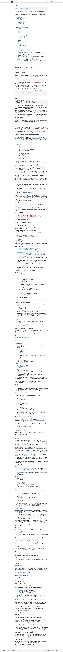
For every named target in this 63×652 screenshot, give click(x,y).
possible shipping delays (22, 366)
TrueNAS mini (22, 37)
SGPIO (36, 461)
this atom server (29, 448)
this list (37, 642)
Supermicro (21, 34)
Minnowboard (20, 590)
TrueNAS (29, 540)
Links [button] (41, 646)
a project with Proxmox (28, 575)
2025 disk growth (22, 19)
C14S (17, 179)
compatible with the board (26, 167)
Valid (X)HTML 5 (56, 650)
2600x (33, 60)
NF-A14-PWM (36, 179)
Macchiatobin (20, 598)
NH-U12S (19, 184)
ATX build (23, 36)
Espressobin (19, 591)
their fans (27, 200)
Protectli (20, 44)
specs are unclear (20, 369)
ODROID (18, 595)
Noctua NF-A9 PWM (23, 154)
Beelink (18, 606)
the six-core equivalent (34, 503)
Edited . (29, 644)
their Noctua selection (19, 138)
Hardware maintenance (21, 18)
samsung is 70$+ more (21, 270)
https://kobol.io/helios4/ (20, 430)
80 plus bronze (34, 468)
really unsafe (20, 83)
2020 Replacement (22, 22)
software (24, 434)
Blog (47, 1)
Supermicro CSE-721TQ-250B (22, 468)
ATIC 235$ (45, 441)
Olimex (18, 589)
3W (22, 481)
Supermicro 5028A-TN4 (28, 510)
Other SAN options (22, 46)
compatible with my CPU (37, 138)
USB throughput (22, 624)
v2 (17, 16)
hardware (17, 8)
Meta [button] (45, 646)
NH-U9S (18, 190)
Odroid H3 (19, 596)
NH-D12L (19, 187)
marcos (26, 8)
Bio (44, 1)
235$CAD (33, 444)
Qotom (20, 43)
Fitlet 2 (18, 608)
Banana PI (19, 592)
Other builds (21, 48)
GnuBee (20, 31)
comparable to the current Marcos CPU (32, 454)
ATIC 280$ (20, 460)
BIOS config (21, 23)
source (44, 355)
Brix (20, 41)
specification (44, 139)
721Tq (41, 441)
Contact (51, 1)
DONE (20, 26)
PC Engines (19, 594)
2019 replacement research (22, 27)
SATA (16, 624)
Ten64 (20, 40)
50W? (24, 478)
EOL (33, 594)
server (22, 8)
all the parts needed (30, 549)
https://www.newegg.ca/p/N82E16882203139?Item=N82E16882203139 (31, 253)
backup (18, 69)
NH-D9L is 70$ (30, 192)
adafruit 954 (40, 310)
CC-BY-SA (18, 650)
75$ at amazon (24, 192)
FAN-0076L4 (26, 197)
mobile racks (31, 457)
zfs (17, 85)
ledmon (30, 314)
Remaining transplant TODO (24, 25)
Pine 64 (20, 39)
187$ (34, 56)
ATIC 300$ (33, 460)
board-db (22, 610)
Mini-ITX (20, 444)
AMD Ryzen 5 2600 (21, 60)
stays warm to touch (21, 365)
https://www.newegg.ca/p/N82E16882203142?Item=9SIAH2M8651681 (31, 256)
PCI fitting (24, 119)
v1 (42, 132)
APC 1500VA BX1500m (34, 65)
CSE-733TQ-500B (22, 52)
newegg (18, 189)
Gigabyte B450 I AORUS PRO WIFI (23, 469)
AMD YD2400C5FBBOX (21, 472)
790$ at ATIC (21, 511)
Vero (20, 30)
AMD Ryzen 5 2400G (38, 502)
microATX (41, 446)
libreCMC (21, 419)
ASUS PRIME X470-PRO (27, 56)
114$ (38, 59)
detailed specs (31, 58)
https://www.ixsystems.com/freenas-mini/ (23, 532)
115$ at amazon (42, 188)
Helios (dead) (21, 32)
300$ (27, 52)
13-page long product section (23, 569)
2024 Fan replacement (23, 21)
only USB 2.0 (19, 367)
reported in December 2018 (39, 420)
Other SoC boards (22, 45)
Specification (19, 17)
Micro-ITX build (24, 35)
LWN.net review (33, 412)
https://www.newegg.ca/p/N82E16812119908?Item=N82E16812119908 (31, 254)
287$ (24, 61)
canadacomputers (18, 508)
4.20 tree (18, 421)
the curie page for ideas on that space (24, 337)
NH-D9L (45, 138)
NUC (20, 28)
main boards (17, 571)
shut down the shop (24, 436)
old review (24, 134)
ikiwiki (52, 650)
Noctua (33, 131)
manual (25, 55)
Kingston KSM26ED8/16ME (22, 471)
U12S (33, 178)
